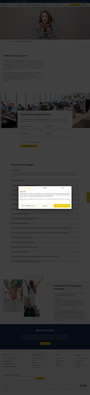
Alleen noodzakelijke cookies (28, 205)
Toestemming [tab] (27, 187)
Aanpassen (45, 205)
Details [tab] (45, 187)
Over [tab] (63, 187)
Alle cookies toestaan (62, 205)
